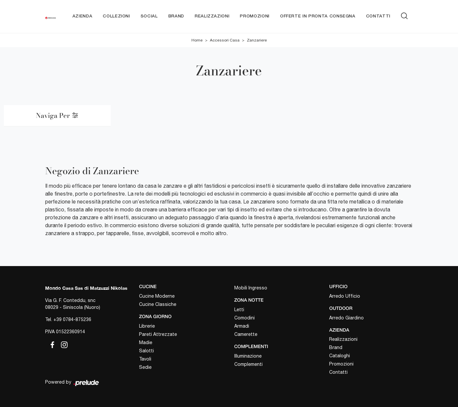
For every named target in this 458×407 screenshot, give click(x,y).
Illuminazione (248, 356)
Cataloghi (339, 355)
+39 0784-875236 (72, 319)
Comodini (244, 317)
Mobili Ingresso (250, 287)
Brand (176, 16)
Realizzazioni (212, 16)
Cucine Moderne (157, 296)
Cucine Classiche (157, 304)
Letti (239, 309)
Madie (145, 342)
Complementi (248, 364)
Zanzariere (257, 40)
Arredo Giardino (346, 317)
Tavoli (145, 359)
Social (149, 16)
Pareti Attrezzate (158, 334)
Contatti (378, 16)
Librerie (147, 326)
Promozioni (255, 16)
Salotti (146, 350)
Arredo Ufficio (344, 296)
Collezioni (116, 16)
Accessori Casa (225, 40)
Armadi (241, 326)
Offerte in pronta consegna (318, 16)
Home (197, 40)
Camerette (245, 334)
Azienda (82, 16)
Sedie (145, 367)
